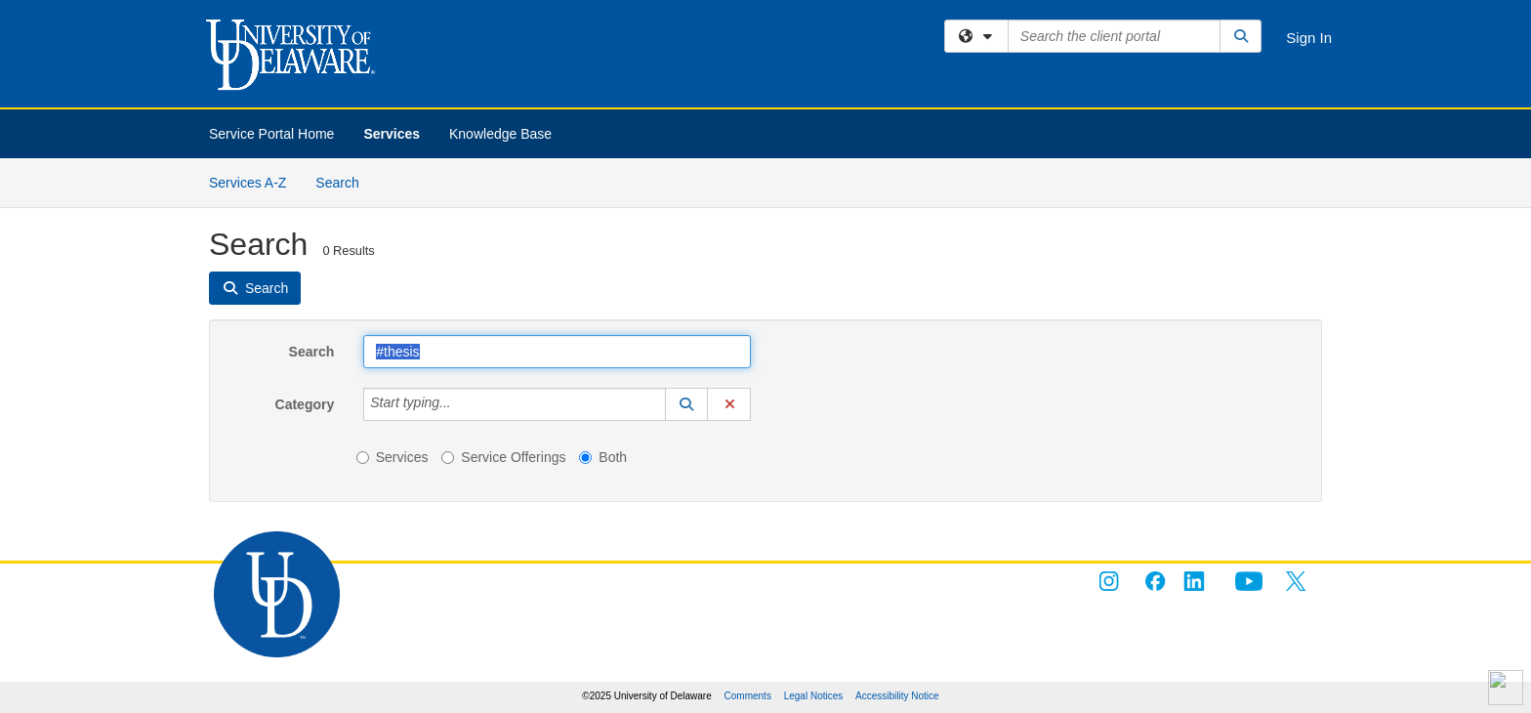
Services (391, 134)
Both (603, 457)
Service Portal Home (271, 134)
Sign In (1309, 37)
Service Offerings (503, 457)
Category (305, 404)
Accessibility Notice (897, 696)
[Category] (462, 404)
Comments (747, 696)
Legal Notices (814, 696)
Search (344, 181)
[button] (686, 404)
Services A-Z (247, 182)
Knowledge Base (500, 134)
